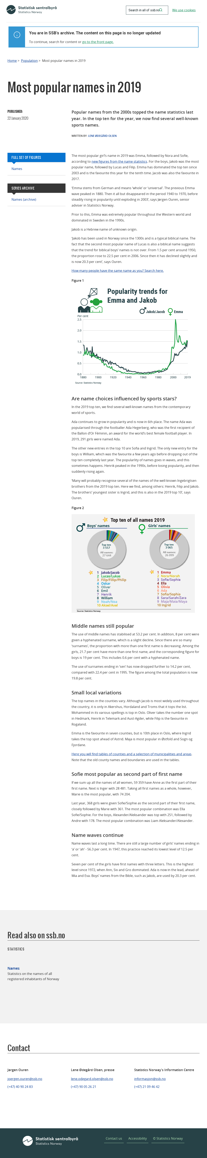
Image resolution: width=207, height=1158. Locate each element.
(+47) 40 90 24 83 (20, 1086)
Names (17, 169)
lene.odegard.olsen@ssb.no (92, 1079)
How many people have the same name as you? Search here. (118, 270)
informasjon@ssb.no (150, 1079)
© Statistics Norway (168, 1138)
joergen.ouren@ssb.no (24, 1079)
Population (29, 61)
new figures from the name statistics (119, 161)
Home (12, 61)
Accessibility (137, 1138)
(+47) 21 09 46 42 (146, 1086)
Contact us (114, 1138)
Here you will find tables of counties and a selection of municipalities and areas (131, 754)
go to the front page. (98, 42)
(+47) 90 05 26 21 (83, 1086)
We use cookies (184, 10)
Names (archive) (24, 199)
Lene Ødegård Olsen (102, 136)
